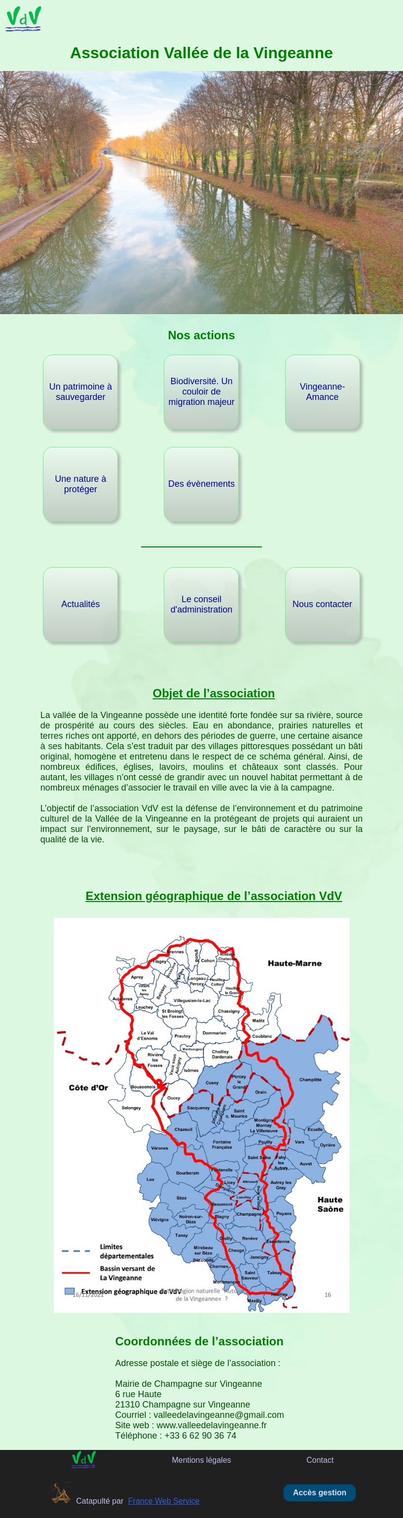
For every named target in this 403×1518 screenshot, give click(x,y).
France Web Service (164, 1501)
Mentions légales (201, 1460)
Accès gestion (319, 1492)
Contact (319, 1460)
